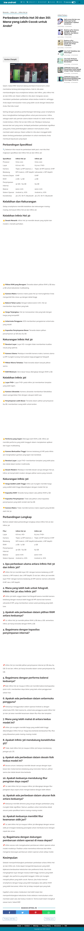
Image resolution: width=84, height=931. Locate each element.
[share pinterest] (35, 912)
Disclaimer (57, 926)
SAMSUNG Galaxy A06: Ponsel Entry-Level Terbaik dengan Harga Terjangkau (72, 69)
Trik (23, 2)
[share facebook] (9, 912)
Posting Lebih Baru (10, 919)
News (59, 2)
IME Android (46, 929)
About (19, 926)
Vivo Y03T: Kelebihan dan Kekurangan (72, 51)
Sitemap (35, 926)
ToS (66, 926)
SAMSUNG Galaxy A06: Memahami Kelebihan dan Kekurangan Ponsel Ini (72, 78)
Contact (27, 926)
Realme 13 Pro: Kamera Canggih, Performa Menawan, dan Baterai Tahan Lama (71, 32)
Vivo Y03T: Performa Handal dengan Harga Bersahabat (71, 60)
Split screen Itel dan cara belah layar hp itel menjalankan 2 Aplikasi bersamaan (72, 22)
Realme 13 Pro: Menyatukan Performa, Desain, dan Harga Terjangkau (71, 43)
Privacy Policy (46, 926)
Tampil (13, 59)
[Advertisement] (29, 42)
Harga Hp (31, 2)
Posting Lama (49, 919)
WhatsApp (42, 2)
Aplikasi (51, 2)
